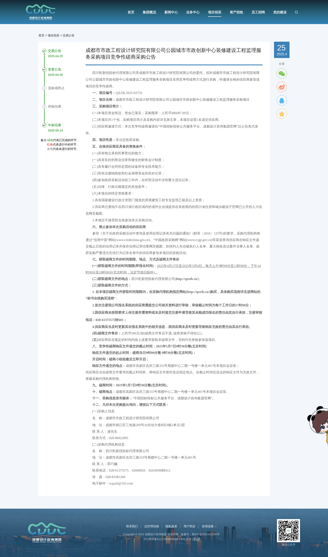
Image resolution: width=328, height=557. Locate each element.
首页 (131, 12)
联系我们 (132, 526)
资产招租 (236, 12)
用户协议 (189, 526)
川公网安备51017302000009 (160, 539)
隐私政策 (171, 526)
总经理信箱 (151, 526)
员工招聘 (258, 12)
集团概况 (149, 12)
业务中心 (193, 12)
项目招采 (214, 12)
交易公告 (68, 35)
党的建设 (280, 12)
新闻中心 (171, 12)
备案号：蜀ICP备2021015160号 (200, 534)
